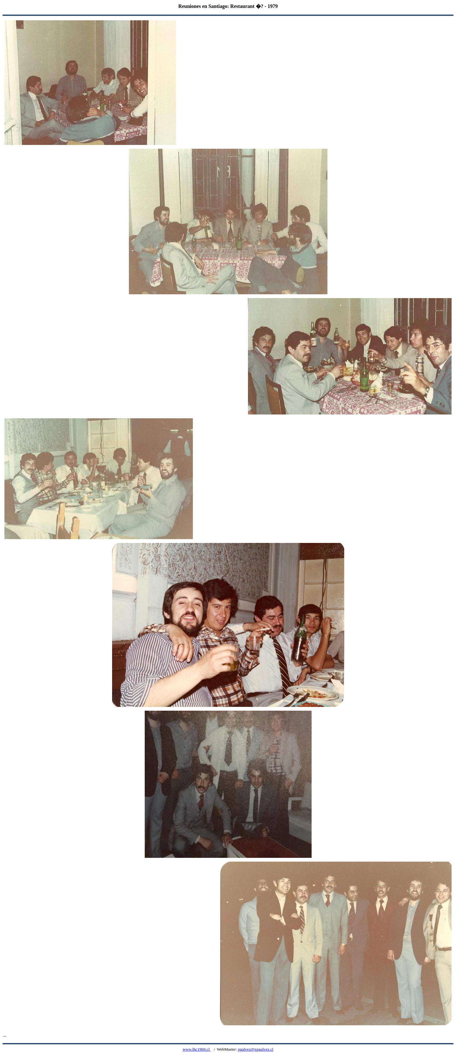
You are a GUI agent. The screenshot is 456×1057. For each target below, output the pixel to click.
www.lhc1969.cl (197, 1049)
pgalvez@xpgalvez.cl (255, 1049)
